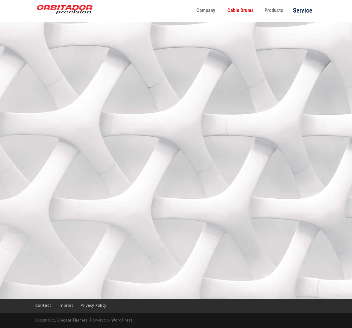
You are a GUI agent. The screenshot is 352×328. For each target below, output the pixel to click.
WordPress (122, 320)
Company (205, 10)
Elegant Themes (72, 320)
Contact (43, 305)
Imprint (65, 305)
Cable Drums (242, 10)
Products (273, 10)
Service (302, 10)
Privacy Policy (94, 305)
